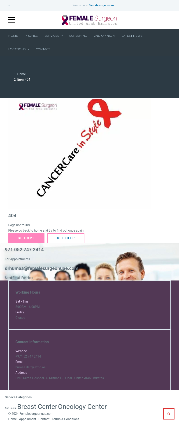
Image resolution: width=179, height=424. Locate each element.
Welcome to (93, 5)
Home (13, 35)
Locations (18, 49)
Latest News (131, 35)
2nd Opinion (104, 35)
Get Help (66, 238)
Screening (78, 35)
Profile (31, 35)
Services (53, 35)
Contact (43, 49)
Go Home (26, 238)
